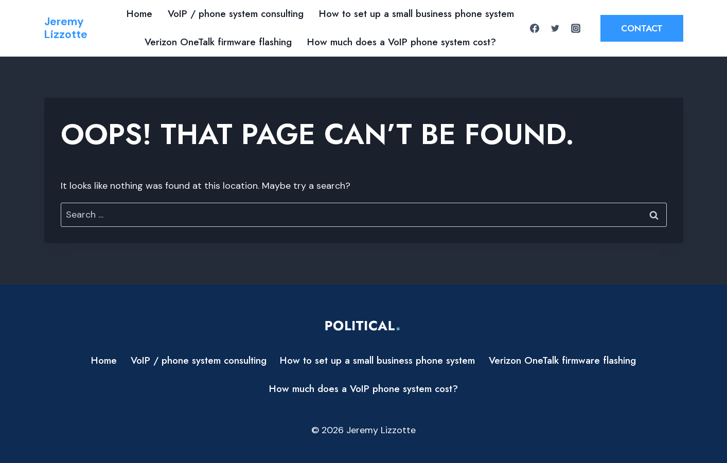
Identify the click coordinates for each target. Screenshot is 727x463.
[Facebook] (534, 28)
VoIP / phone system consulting (236, 14)
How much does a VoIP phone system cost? (401, 42)
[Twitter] (555, 28)
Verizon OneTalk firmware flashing (218, 42)
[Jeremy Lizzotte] (65, 28)
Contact (642, 28)
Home (139, 14)
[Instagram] (575, 28)
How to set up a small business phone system (416, 14)
